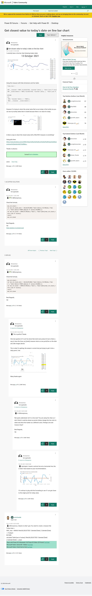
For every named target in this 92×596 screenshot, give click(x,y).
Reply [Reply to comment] (52, 240)
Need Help (14, 161)
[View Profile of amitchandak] (17, 518)
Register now (56, 16)
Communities (54, 2)
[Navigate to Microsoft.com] (6, 2)
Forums (31, 2)
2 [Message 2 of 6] (11, 554)
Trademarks (88, 584)
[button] (40, 35)
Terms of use (79, 584)
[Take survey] (69, 68)
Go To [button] (83, 7)
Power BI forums (11, 23)
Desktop (54, 23)
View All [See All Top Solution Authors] (66, 127)
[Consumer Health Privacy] (23, 590)
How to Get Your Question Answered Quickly (71, 88)
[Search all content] (68, 11)
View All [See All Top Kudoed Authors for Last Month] (66, 165)
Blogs (62, 2)
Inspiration (39, 2)
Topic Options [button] (51, 35)
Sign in (71, 7)
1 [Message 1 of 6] (11, 166)
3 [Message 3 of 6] (11, 234)
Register (65, 7)
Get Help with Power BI (39, 23)
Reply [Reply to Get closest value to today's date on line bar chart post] (52, 172)
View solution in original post (15, 228)
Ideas (46, 2)
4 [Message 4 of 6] (15, 386)
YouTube (47, 543)
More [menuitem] (68, 2)
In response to (16, 329)
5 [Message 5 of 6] (19, 439)
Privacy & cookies (69, 584)
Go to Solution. (33, 154)
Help (77, 7)
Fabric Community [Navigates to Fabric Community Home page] (20, 2)
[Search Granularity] (39, 11)
